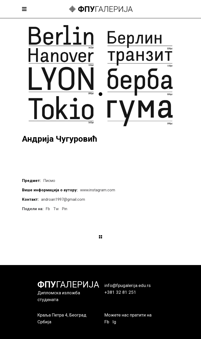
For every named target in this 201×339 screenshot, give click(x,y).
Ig (114, 321)
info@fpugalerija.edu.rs (127, 285)
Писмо (49, 180)
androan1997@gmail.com (63, 199)
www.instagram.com (97, 190)
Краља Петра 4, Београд (61, 315)
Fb (106, 321)
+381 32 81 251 (120, 292)
